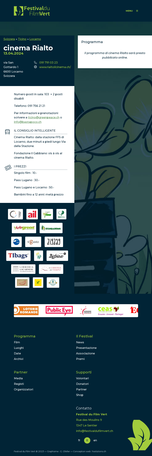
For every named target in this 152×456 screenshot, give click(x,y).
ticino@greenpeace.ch (43, 117)
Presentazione (86, 348)
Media (18, 378)
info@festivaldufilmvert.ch (94, 431)
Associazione (85, 353)
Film (17, 342)
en (95, 440)
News (80, 342)
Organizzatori (23, 389)
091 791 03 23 (48, 62)
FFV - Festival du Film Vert (32, 11)
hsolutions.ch (99, 451)
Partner (20, 372)
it (87, 440)
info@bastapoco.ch (28, 122)
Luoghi (19, 348)
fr (79, 440)
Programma (24, 336)
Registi (19, 384)
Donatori (82, 384)
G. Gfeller (65, 451)
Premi (80, 359)
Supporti (84, 372)
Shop (79, 395)
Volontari (82, 378)
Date (17, 353)
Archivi (18, 359)
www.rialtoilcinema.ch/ (55, 67)
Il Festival (84, 336)
